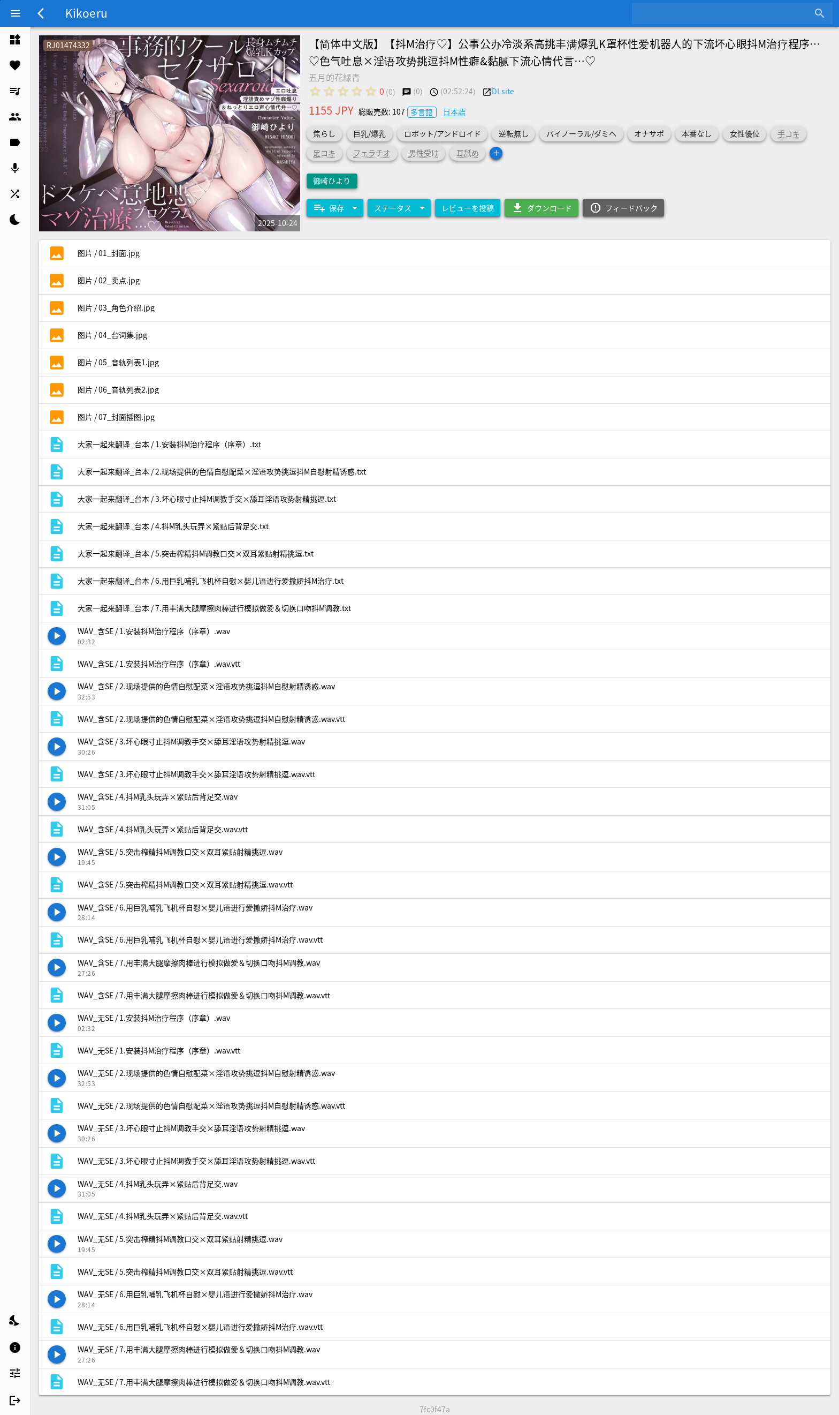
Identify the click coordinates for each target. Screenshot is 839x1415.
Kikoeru (86, 13)
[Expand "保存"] (335, 207)
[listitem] (15, 39)
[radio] (315, 91)
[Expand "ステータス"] (399, 207)
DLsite (503, 91)
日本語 (454, 111)
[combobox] (724, 13)
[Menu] (15, 13)
